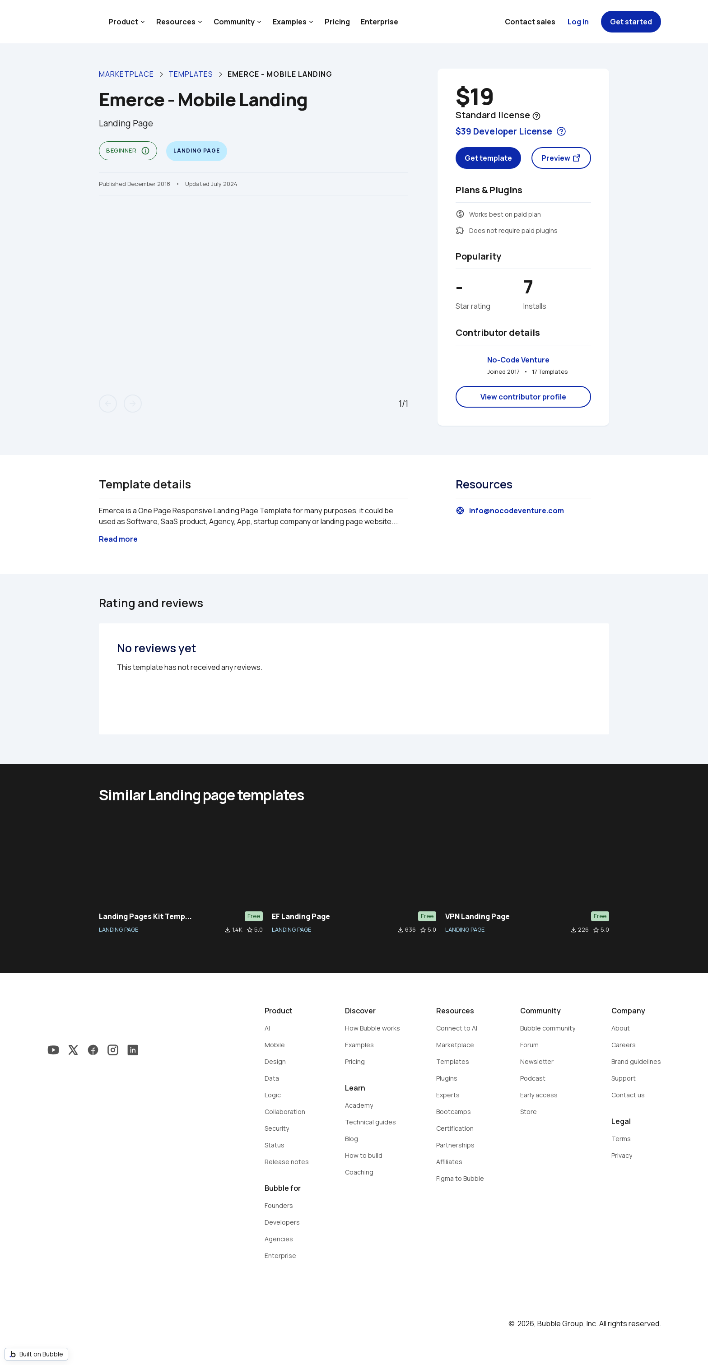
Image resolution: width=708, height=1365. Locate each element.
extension (460, 230)
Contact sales (530, 22)
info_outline (145, 150)
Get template (488, 158)
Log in (578, 22)
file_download (227, 929)
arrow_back (107, 403)
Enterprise (379, 22)
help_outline (536, 116)
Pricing (337, 22)
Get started (631, 22)
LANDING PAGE (118, 929)
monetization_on (460, 213)
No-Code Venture (518, 360)
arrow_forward (132, 403)
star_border (249, 929)
